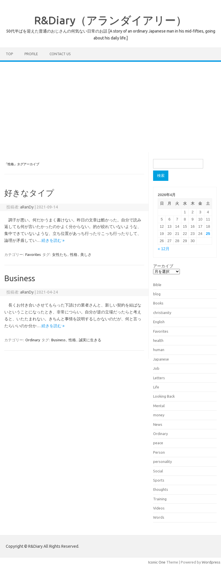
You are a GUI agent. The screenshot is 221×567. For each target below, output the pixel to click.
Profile (31, 54)
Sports (158, 480)
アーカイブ (163, 266)
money (158, 415)
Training (160, 499)
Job (156, 368)
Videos (159, 508)
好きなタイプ (29, 192)
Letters (159, 378)
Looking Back (164, 396)
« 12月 (163, 249)
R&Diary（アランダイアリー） (110, 20)
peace (158, 443)
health (158, 340)
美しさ (86, 254)
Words (158, 517)
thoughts (160, 489)
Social (158, 471)
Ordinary (32, 340)
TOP (9, 54)
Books (158, 303)
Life (156, 387)
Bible (157, 285)
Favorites (33, 254)
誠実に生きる (90, 340)
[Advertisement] (110, 105)
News (157, 424)
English (159, 322)
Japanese (161, 359)
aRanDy (27, 207)
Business (19, 278)
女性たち (59, 254)
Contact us (60, 54)
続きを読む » (52, 240)
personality (162, 461)
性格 (73, 254)
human (158, 350)
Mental (159, 406)
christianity (162, 313)
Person (159, 452)
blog (157, 294)
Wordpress (211, 562)
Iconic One (156, 562)
